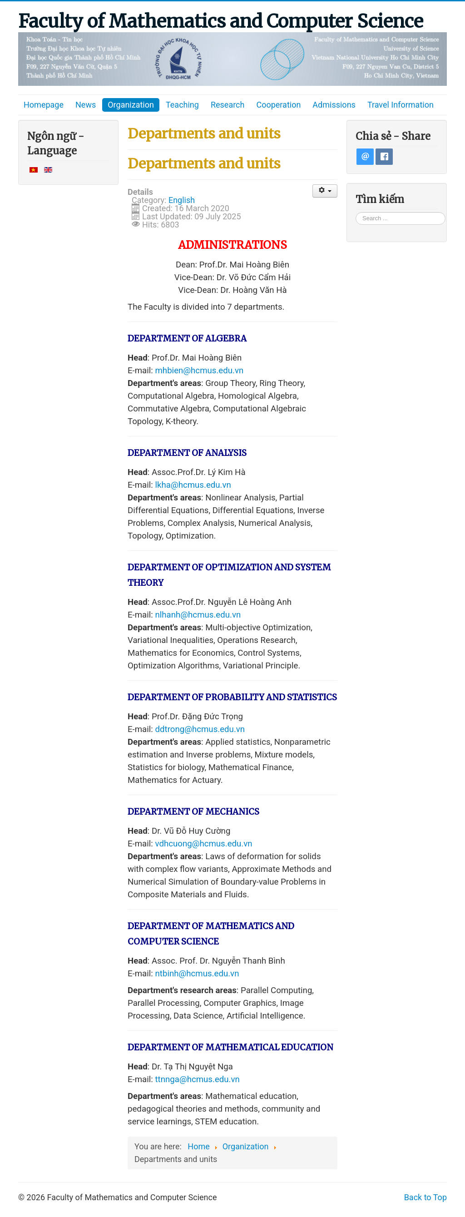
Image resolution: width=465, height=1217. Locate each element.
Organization (131, 104)
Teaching (182, 104)
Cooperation (278, 104)
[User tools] (324, 191)
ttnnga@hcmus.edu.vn (197, 1079)
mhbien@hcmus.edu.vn (199, 371)
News (85, 104)
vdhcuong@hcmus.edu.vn (203, 844)
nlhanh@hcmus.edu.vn (198, 615)
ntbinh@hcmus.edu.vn (197, 974)
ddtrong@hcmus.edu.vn (200, 729)
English (181, 200)
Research (228, 104)
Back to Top (425, 1197)
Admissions (334, 104)
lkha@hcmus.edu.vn (193, 485)
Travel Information (400, 104)
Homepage (44, 104)
